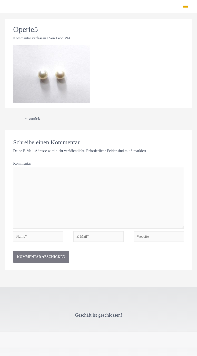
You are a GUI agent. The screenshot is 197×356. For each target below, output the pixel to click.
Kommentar (22, 163)
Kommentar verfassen (29, 38)
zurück (32, 118)
